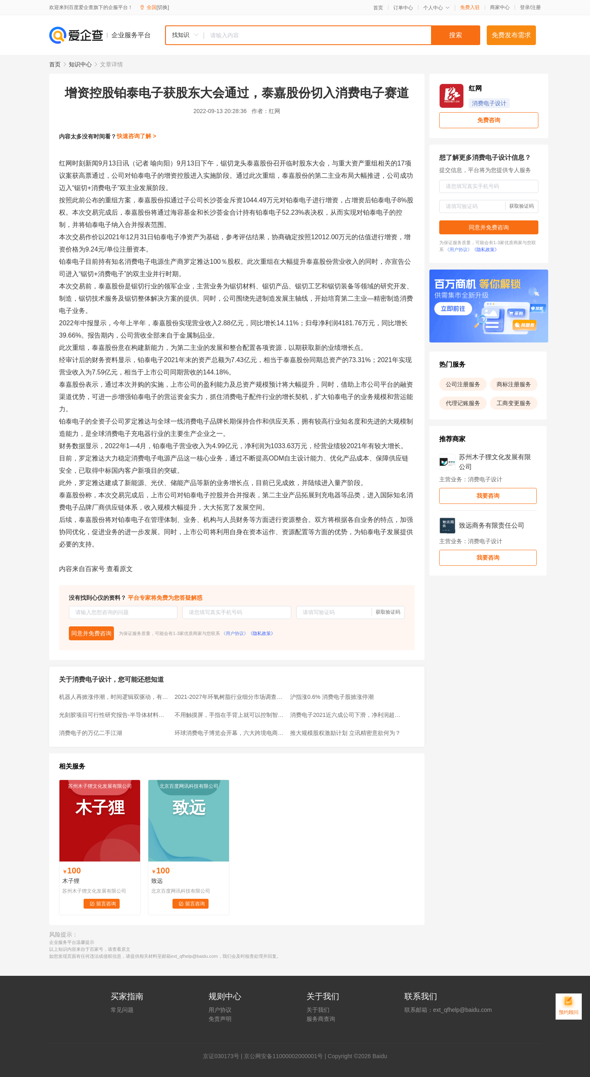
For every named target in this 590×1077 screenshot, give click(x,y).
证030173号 (224, 1056)
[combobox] (322, 35)
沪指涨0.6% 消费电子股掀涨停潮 (332, 697)
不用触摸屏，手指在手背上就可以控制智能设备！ (230, 715)
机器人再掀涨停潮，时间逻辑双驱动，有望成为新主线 (114, 697)
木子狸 (70, 880)
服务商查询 (320, 1019)
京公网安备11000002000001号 (283, 1056)
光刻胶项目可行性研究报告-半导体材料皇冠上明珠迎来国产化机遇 (114, 715)
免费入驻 (470, 7)
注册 (536, 7)
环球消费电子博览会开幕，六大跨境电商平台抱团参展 (230, 733)
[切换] (163, 7)
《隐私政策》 (261, 633)
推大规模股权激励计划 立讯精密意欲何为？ (345, 733)
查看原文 (120, 568)
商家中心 (500, 7)
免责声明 (220, 1019)
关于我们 (317, 1010)
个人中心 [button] (436, 8)
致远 (157, 880)
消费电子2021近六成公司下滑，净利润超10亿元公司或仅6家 (345, 715)
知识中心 (80, 64)
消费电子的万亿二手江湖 (90, 733)
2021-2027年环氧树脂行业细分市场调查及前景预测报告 (230, 697)
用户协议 (220, 1010)
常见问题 (122, 1010)
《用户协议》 (234, 633)
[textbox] (342, 35)
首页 (378, 7)
